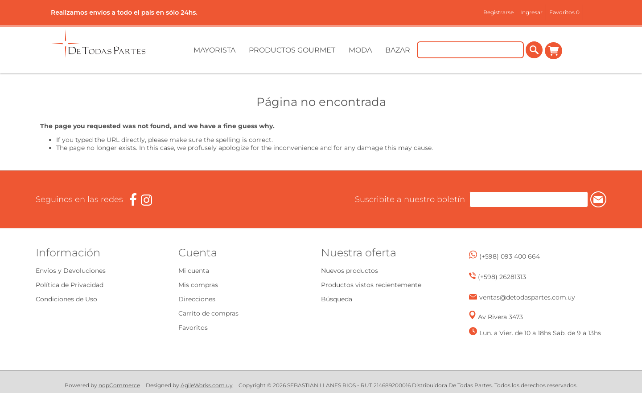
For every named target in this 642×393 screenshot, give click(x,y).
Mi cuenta (193, 271)
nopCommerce (119, 385)
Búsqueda (336, 299)
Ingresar (531, 12)
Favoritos (193, 328)
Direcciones (196, 299)
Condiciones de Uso (66, 299)
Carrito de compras (553, 50)
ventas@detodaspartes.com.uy (527, 297)
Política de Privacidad (69, 285)
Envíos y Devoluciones (71, 271)
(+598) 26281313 (502, 277)
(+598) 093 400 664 (509, 256)
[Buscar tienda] (470, 50)
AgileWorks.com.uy (207, 385)
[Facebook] (133, 199)
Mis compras (198, 285)
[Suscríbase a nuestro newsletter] (521, 199)
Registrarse (498, 12)
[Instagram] (146, 200)
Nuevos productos (349, 271)
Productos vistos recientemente (371, 285)
